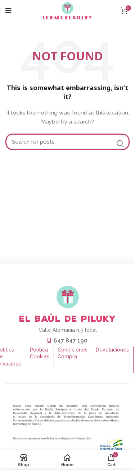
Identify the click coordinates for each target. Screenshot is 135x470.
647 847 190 (70, 340)
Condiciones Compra (72, 353)
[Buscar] (67, 142)
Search (120, 144)
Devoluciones (112, 350)
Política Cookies (39, 353)
